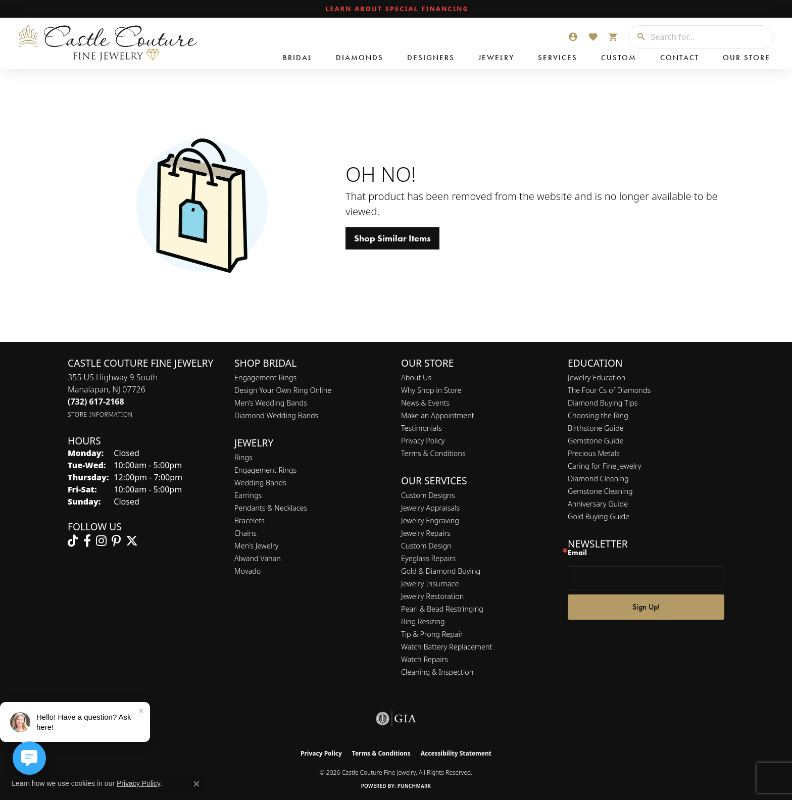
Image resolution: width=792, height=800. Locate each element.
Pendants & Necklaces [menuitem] (270, 508)
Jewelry (496, 58)
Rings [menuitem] (243, 457)
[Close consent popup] (196, 784)
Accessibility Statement (456, 753)
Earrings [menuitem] (248, 495)
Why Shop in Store (431, 390)
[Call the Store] (96, 401)
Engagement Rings (265, 377)
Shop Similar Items (392, 238)
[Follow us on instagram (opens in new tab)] (101, 541)
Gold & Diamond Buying (440, 571)
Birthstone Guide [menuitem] (596, 428)
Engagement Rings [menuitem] (265, 470)
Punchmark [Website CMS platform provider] (414, 785)
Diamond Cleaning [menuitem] (598, 478)
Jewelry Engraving (430, 520)
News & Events (425, 403)
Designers (431, 58)
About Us (416, 377)
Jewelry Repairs (426, 533)
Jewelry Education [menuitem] (596, 377)
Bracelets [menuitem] (249, 520)
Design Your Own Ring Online (282, 390)
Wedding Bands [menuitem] (260, 482)
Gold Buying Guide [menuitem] (598, 516)
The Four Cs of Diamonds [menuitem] (609, 390)
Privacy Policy (423, 440)
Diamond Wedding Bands (276, 415)
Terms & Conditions (433, 453)
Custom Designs (428, 495)
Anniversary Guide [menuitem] (598, 504)
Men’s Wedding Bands (270, 403)
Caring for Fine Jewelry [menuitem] (604, 466)
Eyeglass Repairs (428, 558)
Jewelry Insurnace (430, 583)
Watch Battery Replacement (446, 647)
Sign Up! (646, 607)
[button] (573, 37)
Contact (679, 58)
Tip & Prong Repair (432, 634)
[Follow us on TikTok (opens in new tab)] (73, 541)
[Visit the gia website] (396, 718)
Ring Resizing (423, 621)
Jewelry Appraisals (430, 508)
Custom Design (426, 546)
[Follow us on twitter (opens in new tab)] (132, 541)
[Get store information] (100, 414)
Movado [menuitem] (247, 571)
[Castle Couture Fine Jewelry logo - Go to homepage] (106, 43)
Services (557, 58)
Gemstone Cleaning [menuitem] (600, 491)
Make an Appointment (437, 415)
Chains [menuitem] (245, 533)
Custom (618, 58)
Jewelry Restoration (432, 596)
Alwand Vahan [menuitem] (257, 558)
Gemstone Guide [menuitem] (595, 440)
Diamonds (359, 58)
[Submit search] (637, 37)
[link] (396, 9)
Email (577, 553)
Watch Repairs (424, 659)
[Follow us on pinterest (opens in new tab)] (116, 541)
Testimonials (421, 428)
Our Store (746, 58)
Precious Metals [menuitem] (594, 453)
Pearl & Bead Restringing (442, 609)
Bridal (297, 58)
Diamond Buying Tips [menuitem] (603, 403)
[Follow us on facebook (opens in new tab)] (87, 541)
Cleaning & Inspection (437, 672)
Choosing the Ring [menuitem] (598, 415)
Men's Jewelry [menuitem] (256, 546)
